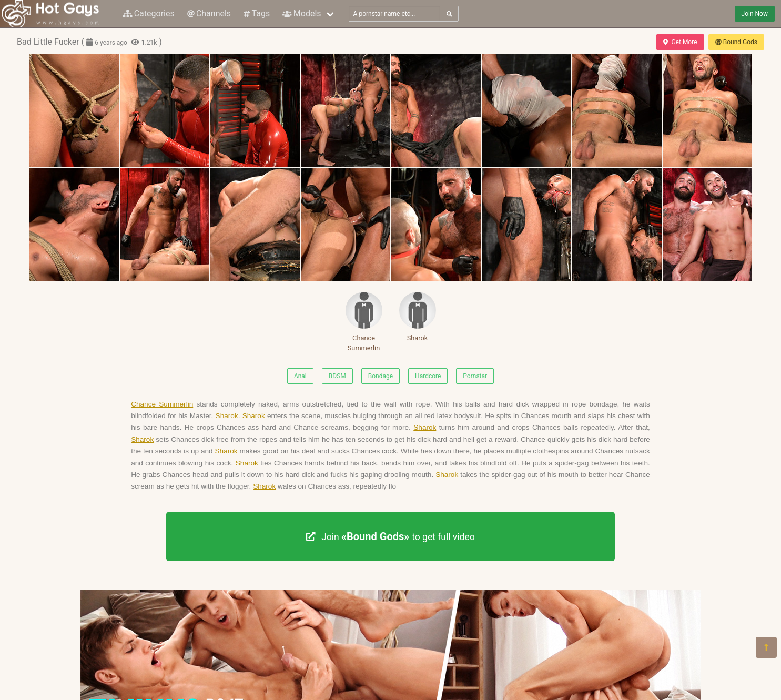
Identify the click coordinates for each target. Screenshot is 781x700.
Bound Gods (736, 42)
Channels (209, 13)
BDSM (337, 376)
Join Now (755, 13)
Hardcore (428, 376)
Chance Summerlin (364, 322)
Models (301, 13)
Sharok (417, 317)
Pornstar (475, 376)
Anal (300, 376)
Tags (257, 13)
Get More (680, 42)
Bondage (380, 376)
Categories (149, 13)
